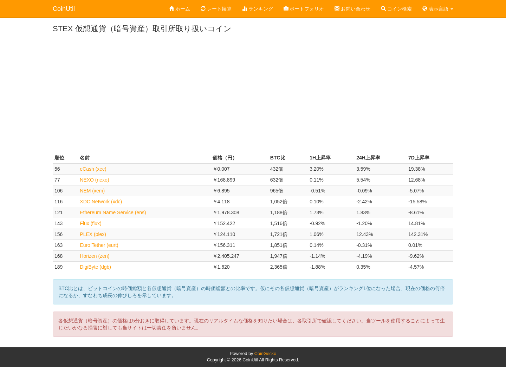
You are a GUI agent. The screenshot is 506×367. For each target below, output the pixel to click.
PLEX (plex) (93, 234)
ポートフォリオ (304, 9)
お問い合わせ (352, 9)
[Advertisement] (253, 96)
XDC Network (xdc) (101, 201)
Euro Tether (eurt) (99, 245)
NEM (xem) (92, 191)
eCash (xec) (93, 169)
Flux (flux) (90, 223)
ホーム (179, 9)
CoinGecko (265, 353)
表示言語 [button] (437, 9)
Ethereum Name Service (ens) (113, 212)
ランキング (257, 9)
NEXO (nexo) (94, 180)
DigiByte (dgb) (95, 267)
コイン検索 (396, 9)
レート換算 (216, 9)
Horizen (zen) (94, 256)
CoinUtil (64, 8)
